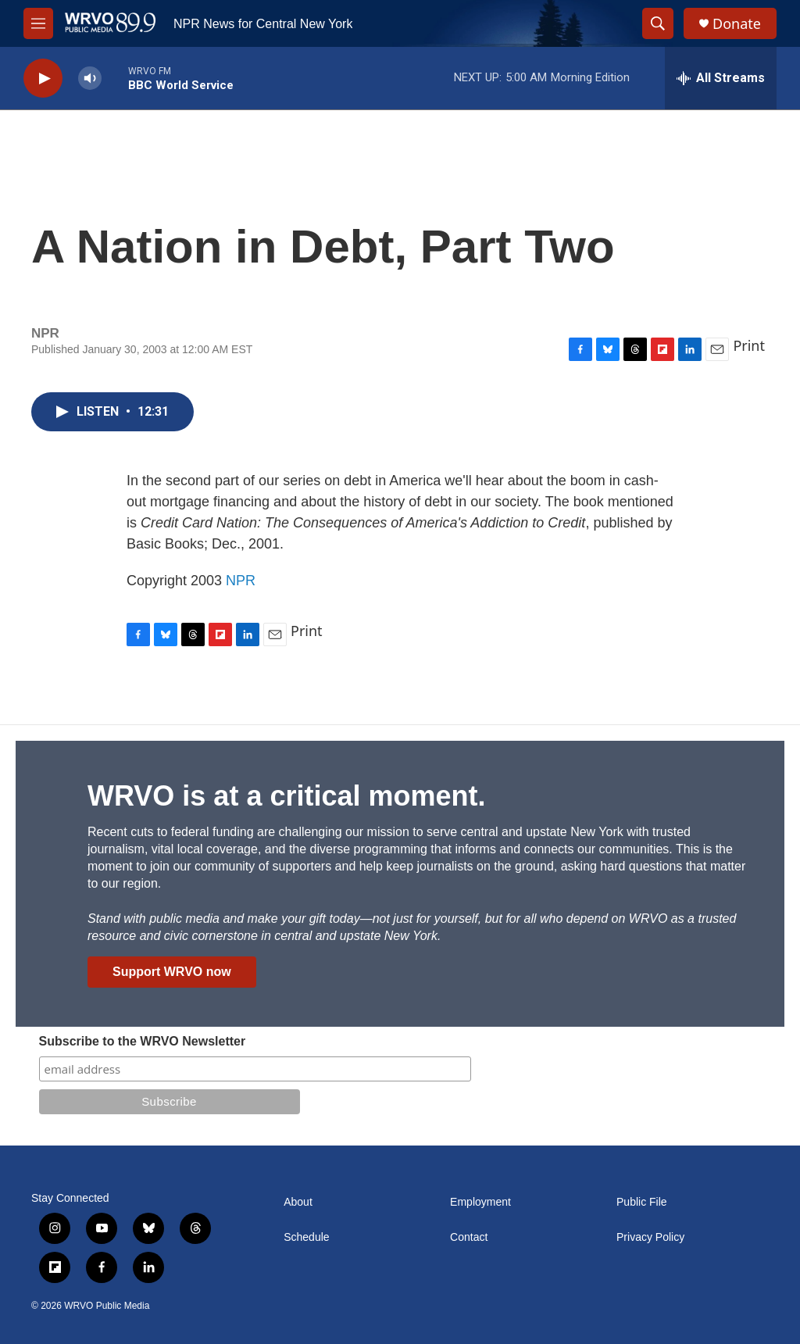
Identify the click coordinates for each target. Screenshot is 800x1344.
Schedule (306, 1237)
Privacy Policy (650, 1237)
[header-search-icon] (657, 23)
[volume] (90, 78)
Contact (469, 1237)
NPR (240, 580)
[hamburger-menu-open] (38, 23)
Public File (641, 1202)
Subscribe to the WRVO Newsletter (142, 1041)
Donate (736, 24)
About (298, 1202)
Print (749, 345)
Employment (480, 1202)
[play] (42, 79)
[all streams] (721, 78)
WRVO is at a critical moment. (286, 796)
